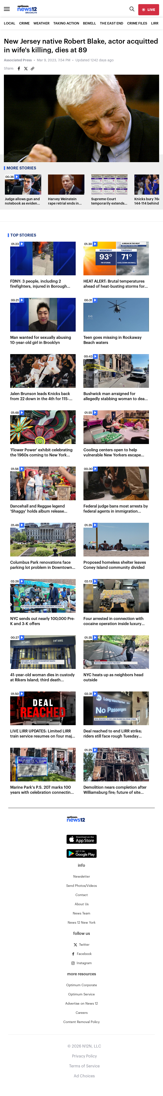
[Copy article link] (32, 69)
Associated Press (18, 60)
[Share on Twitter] (26, 69)
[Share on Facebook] (19, 69)
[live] (148, 9)
